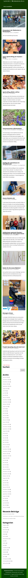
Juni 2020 (4, 498)
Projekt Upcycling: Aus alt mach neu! (14, 347)
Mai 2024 (4, 413)
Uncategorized (20, 129)
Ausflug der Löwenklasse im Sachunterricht (11, 163)
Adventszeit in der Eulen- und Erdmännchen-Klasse (13, 516)
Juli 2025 (4, 390)
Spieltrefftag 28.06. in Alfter (11, 92)
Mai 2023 (4, 438)
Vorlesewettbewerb (7, 561)
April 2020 (5, 503)
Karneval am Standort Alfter (8, 514)
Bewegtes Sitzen (8, 313)
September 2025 (6, 386)
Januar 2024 (5, 422)
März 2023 (5, 442)
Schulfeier (5, 549)
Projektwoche (5, 547)
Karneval (4, 536)
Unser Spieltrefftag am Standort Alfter (12, 57)
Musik (4, 545)
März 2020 (5, 505)
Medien (4, 543)
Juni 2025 (4, 393)
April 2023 (5, 440)
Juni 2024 (4, 411)
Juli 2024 (4, 408)
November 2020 (6, 491)
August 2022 (5, 458)
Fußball (4, 534)
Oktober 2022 (6, 453)
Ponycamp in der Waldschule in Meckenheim (12, 30)
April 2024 (5, 415)
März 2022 (5, 467)
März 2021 (5, 485)
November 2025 (6, 381)
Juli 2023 (4, 433)
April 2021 (5, 482)
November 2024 (6, 402)
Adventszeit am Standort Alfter (9, 518)
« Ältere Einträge (6, 365)
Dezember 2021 (6, 471)
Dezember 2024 (6, 399)
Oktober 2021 (6, 476)
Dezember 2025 (6, 379)
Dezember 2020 (6, 489)
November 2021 (6, 473)
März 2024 (5, 417)
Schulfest (4, 552)
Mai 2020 (4, 500)
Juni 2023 (4, 435)
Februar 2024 (5, 420)
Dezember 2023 (6, 424)
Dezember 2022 (6, 449)
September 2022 (6, 455)
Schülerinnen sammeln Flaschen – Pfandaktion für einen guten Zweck (13, 233)
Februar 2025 (5, 397)
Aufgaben (5, 525)
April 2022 (5, 464)
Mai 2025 (4, 395)
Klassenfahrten (6, 538)
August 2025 (5, 388)
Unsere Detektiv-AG (9, 198)
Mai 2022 (4, 462)
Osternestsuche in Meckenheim (12, 128)
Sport (4, 556)
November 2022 (6, 451)
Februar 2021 (5, 487)
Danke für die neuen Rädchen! (12, 268)
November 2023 (6, 426)
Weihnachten (5, 563)
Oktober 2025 (6, 384)
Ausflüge (4, 527)
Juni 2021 (4, 480)
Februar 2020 (5, 507)
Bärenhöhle (5, 529)
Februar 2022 (5, 469)
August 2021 (5, 478)
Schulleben (16, 32)
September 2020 (6, 494)
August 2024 (5, 406)
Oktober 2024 (6, 404)
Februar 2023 (5, 444)
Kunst (11, 348)
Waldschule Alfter (8, 570)
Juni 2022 (4, 460)
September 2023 (6, 429)
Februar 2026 (5, 377)
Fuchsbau (5, 532)
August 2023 (5, 431)
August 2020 (5, 496)
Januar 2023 (5, 446)
